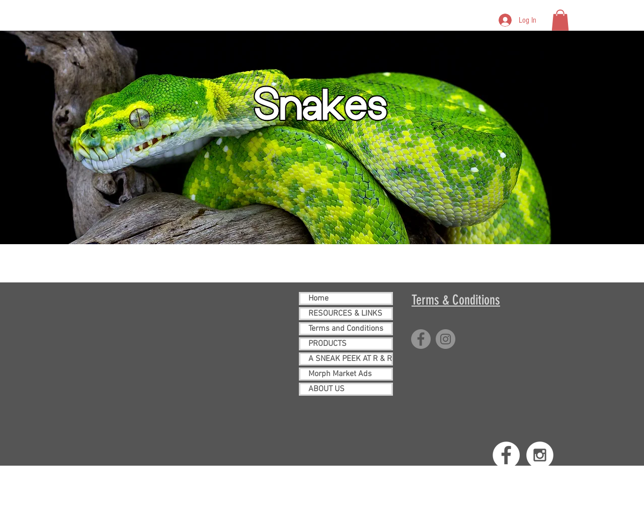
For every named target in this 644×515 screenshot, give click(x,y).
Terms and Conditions (345, 329)
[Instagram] (445, 339)
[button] (560, 20)
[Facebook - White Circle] (506, 455)
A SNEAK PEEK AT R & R (349, 359)
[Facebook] (421, 339)
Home (318, 298)
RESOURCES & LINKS (345, 314)
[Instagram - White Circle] (539, 455)
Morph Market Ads (340, 374)
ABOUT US (326, 389)
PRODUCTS (327, 344)
